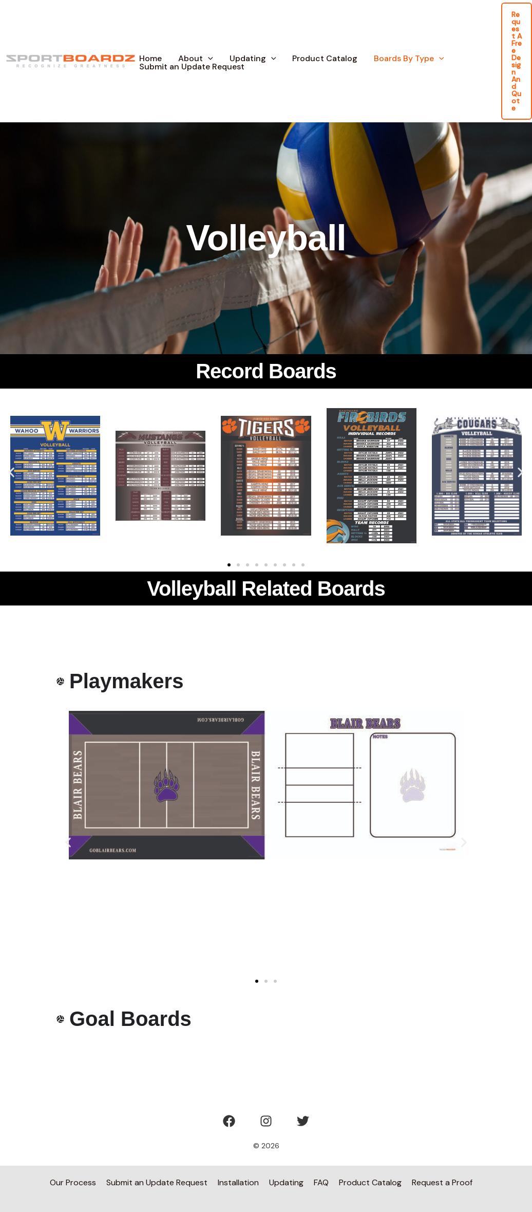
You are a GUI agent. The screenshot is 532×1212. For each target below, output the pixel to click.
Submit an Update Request (191, 67)
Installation (238, 1182)
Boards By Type (409, 58)
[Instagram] (266, 1121)
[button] (208, 58)
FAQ (321, 1182)
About (195, 58)
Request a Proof (442, 1182)
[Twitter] (303, 1121)
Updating (253, 58)
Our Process (73, 1182)
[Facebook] (229, 1121)
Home (150, 58)
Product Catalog (324, 58)
